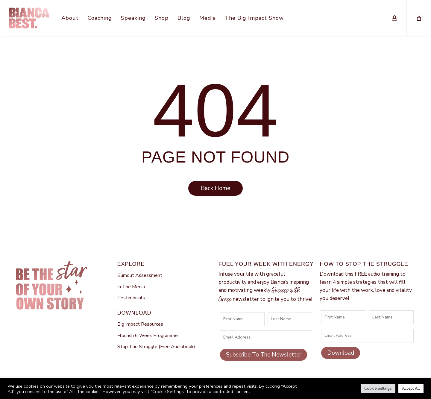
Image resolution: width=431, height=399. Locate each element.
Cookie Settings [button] (378, 388)
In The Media (131, 286)
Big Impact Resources (140, 324)
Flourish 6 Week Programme (147, 335)
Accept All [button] (411, 388)
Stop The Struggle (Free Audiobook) (156, 346)
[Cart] (418, 18)
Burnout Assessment (139, 275)
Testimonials (131, 298)
